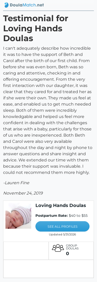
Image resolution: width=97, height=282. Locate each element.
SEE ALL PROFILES (63, 226)
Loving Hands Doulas (60, 205)
